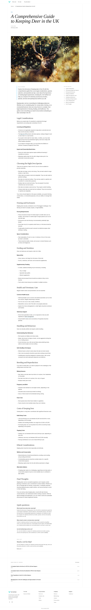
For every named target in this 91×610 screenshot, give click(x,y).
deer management (29, 316)
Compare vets (41, 595)
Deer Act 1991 (23, 134)
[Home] (9, 2)
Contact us (71, 593)
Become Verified (27, 593)
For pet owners (27, 1)
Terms (55, 602)
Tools (40, 598)
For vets (20, 1)
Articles (12, 6)
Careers (55, 598)
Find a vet (19, 548)
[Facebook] (9, 602)
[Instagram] (12, 602)
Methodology (56, 595)
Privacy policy (56, 600)
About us (55, 593)
